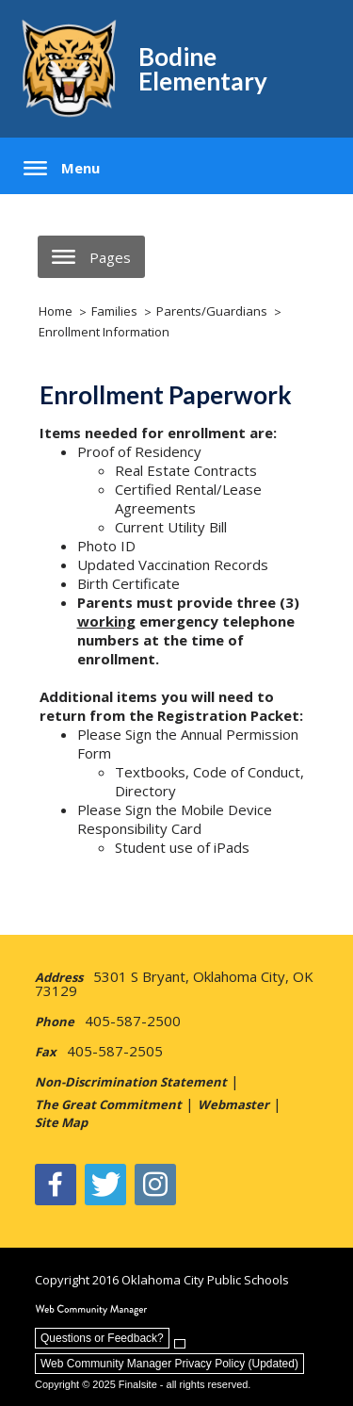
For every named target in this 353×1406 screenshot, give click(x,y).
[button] (62, 168)
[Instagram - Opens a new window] (155, 1184)
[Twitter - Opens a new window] (105, 1184)
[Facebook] (55, 1184)
